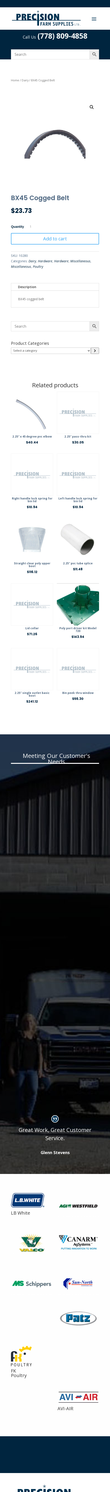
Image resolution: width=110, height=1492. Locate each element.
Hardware (45, 261)
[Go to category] (95, 351)
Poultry (38, 266)
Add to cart (55, 239)
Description (27, 287)
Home (15, 80)
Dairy (25, 80)
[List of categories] (51, 351)
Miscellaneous (80, 261)
